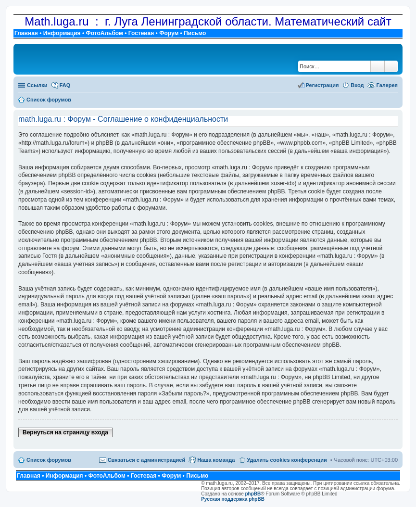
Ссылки (37, 85)
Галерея (387, 85)
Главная (26, 33)
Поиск (377, 66)
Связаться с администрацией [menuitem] (147, 460)
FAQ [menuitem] (65, 85)
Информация (62, 33)
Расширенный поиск (391, 66)
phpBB (253, 493)
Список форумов (48, 460)
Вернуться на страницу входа (65, 432)
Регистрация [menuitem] (322, 85)
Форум (168, 33)
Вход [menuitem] (357, 85)
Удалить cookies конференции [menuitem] (287, 460)
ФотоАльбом (104, 33)
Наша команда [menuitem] (216, 460)
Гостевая (141, 33)
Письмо (195, 33)
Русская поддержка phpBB (233, 499)
